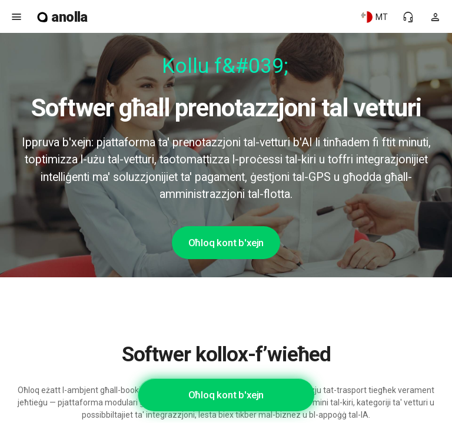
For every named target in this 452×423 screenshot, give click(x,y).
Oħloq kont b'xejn (226, 243)
